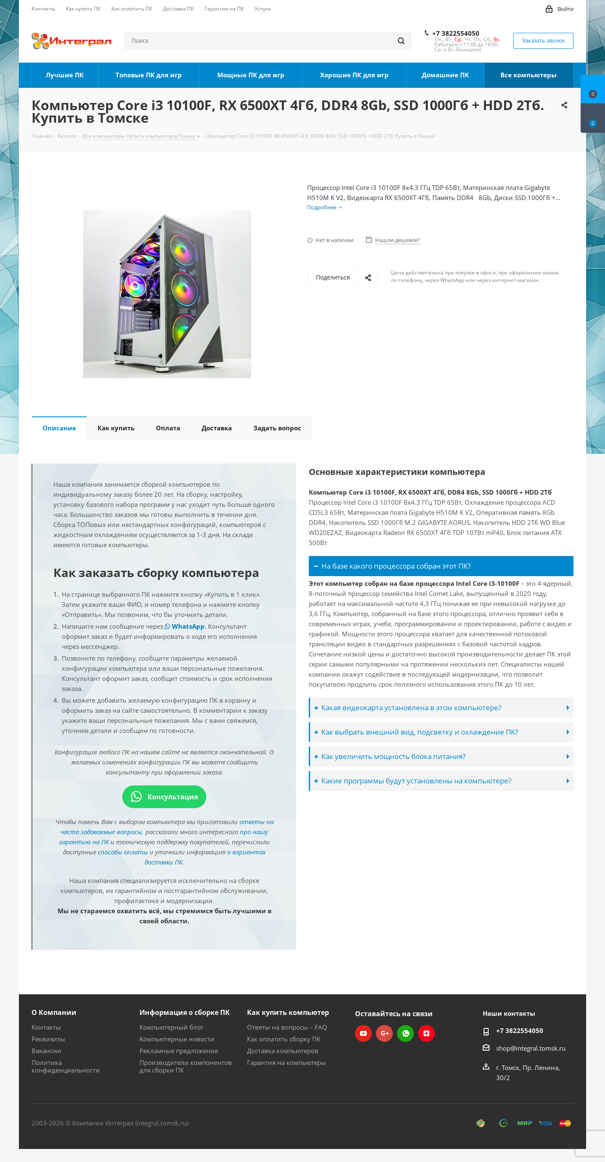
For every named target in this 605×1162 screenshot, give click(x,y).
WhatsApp (185, 626)
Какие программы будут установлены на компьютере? (412, 780)
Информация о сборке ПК (184, 1012)
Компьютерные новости (176, 1039)
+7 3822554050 (455, 33)
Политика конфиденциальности (66, 1066)
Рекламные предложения (178, 1050)
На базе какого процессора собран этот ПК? (392, 566)
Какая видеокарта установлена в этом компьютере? (407, 707)
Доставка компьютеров (282, 1050)
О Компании (54, 1012)
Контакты (46, 1027)
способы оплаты (123, 852)
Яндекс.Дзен (426, 1033)
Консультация (164, 796)
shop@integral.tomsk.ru (531, 1048)
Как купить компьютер (288, 1012)
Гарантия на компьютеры (286, 1062)
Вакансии (46, 1050)
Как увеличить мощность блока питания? (390, 756)
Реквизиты (48, 1039)
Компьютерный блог (171, 1027)
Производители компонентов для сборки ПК (185, 1066)
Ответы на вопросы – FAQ (287, 1027)
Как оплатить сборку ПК (284, 1039)
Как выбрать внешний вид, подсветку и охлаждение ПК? (416, 732)
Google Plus (384, 1033)
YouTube (363, 1033)
